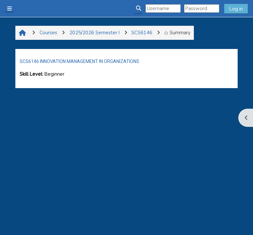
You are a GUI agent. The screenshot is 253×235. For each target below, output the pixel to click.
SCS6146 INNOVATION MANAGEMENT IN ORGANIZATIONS (79, 61)
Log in (236, 8)
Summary (177, 32)
